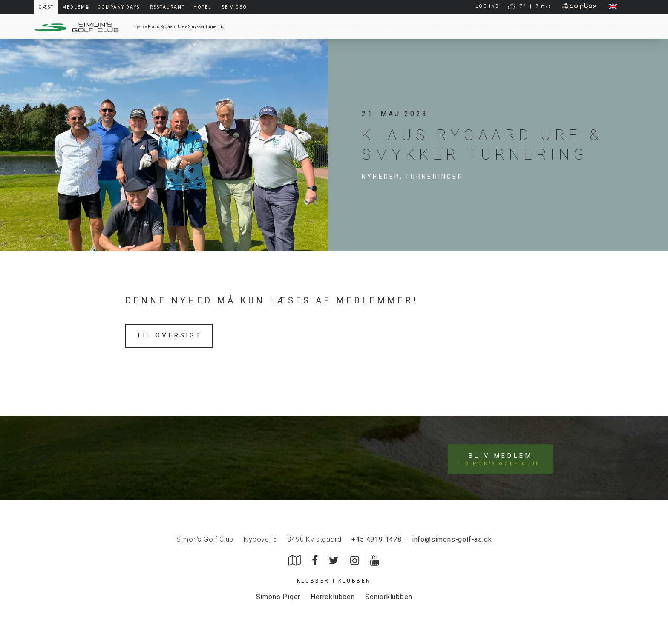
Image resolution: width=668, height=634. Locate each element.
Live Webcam (272, 26)
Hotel (202, 7)
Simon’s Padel (596, 26)
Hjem (138, 26)
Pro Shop (424, 26)
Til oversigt (170, 335)
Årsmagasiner (529, 26)
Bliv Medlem (333, 26)
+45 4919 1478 (376, 537)
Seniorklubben (388, 595)
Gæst (381, 26)
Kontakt (472, 26)
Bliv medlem (500, 457)
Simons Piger (278, 595)
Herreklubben (333, 595)
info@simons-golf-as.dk (452, 537)
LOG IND (487, 6)
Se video (234, 7)
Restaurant (167, 7)
